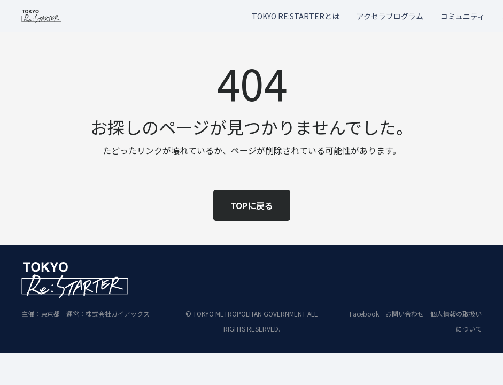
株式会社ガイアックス (118, 313)
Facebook (364, 313)
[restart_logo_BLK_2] (41, 16)
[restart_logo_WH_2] (74, 280)
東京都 (50, 313)
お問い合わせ (404, 313)
